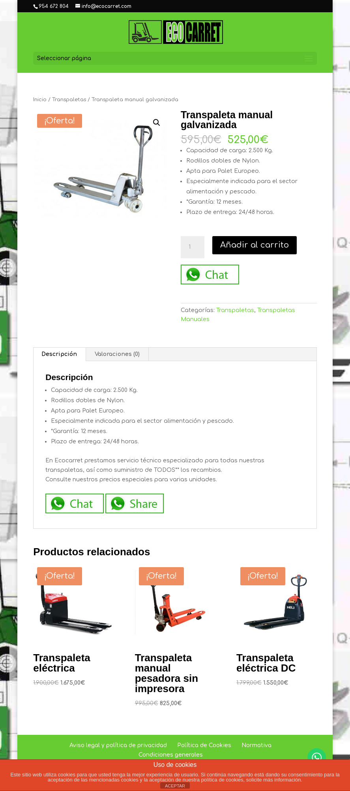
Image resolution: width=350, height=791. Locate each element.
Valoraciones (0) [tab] (117, 354)
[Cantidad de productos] (192, 247)
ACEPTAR (175, 785)
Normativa (256, 745)
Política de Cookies (204, 745)
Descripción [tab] (59, 354)
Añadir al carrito (254, 245)
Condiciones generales (171, 755)
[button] (157, 122)
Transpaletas (69, 99)
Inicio (40, 99)
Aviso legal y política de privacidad (118, 745)
